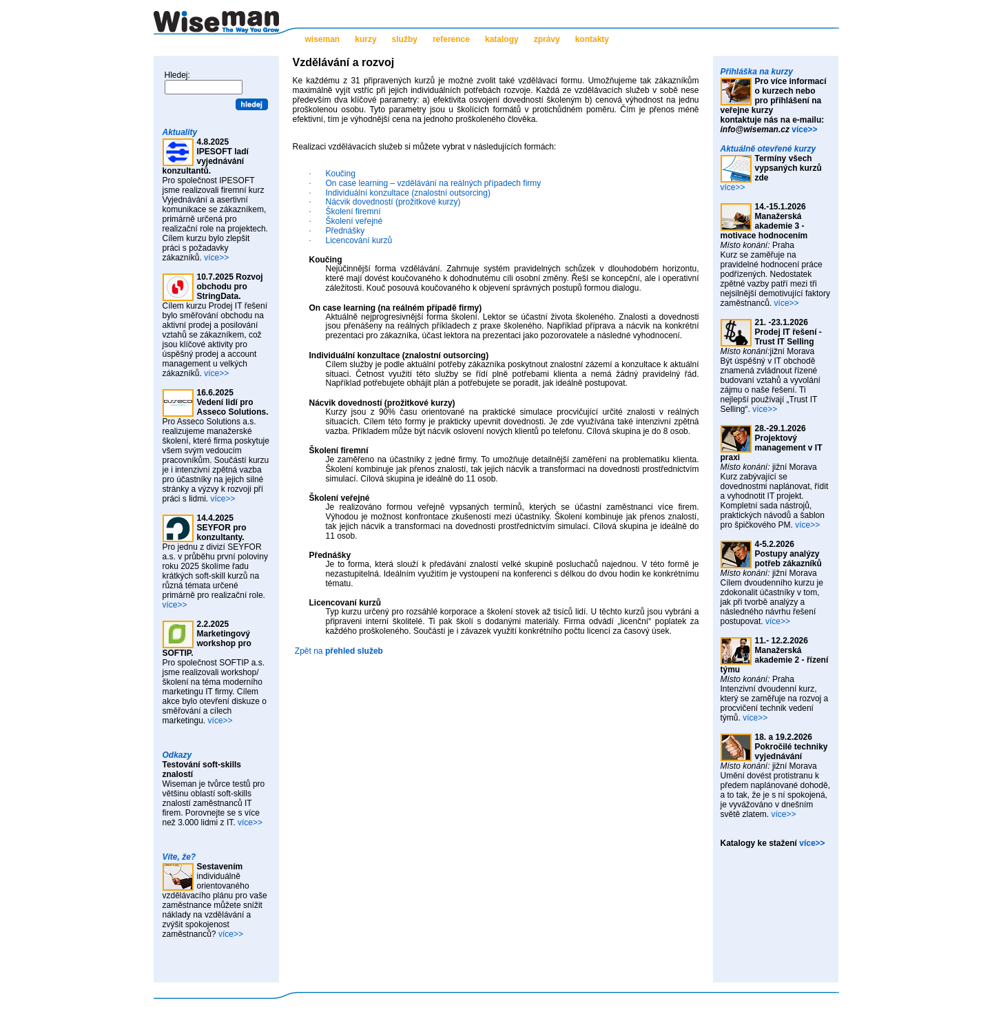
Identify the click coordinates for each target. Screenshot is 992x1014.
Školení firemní (353, 211)
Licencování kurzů (359, 240)
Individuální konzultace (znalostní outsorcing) (408, 193)
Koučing (340, 173)
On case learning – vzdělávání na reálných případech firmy (433, 183)
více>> (216, 257)
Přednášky (345, 231)
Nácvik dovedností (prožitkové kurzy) (393, 202)
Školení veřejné (354, 221)
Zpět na (339, 651)
